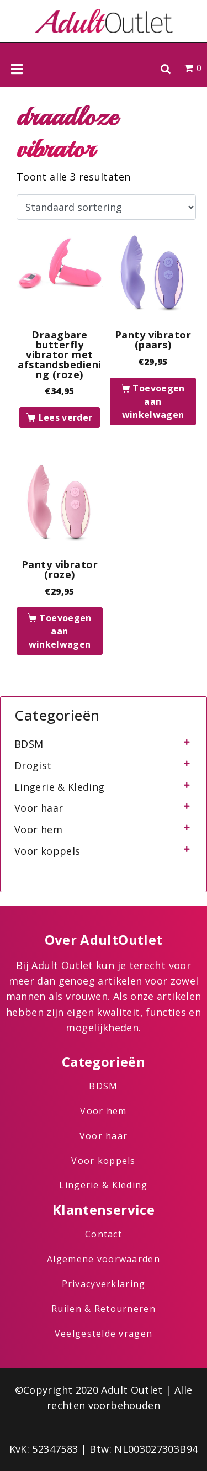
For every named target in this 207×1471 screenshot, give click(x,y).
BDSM (28, 743)
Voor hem (38, 829)
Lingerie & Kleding (59, 786)
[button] (165, 69)
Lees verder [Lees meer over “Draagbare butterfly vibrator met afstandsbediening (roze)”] (66, 417)
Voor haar (38, 807)
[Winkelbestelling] (106, 207)
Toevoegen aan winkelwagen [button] (153, 401)
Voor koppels (47, 851)
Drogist (33, 765)
